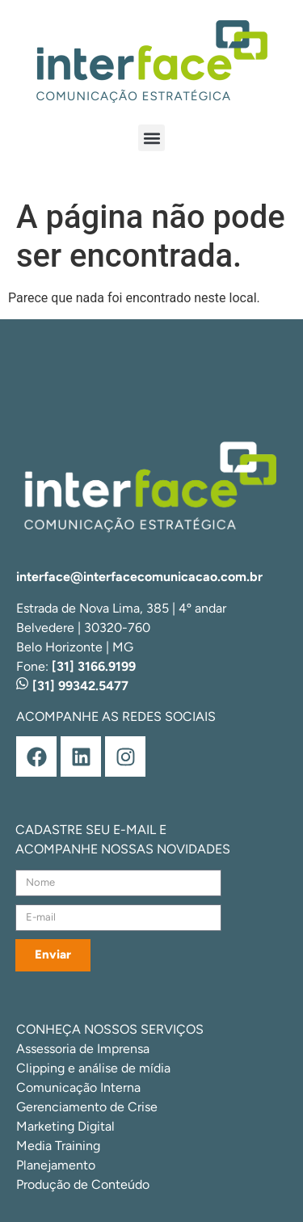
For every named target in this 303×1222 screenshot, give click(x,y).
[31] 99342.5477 (72, 685)
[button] (151, 137)
